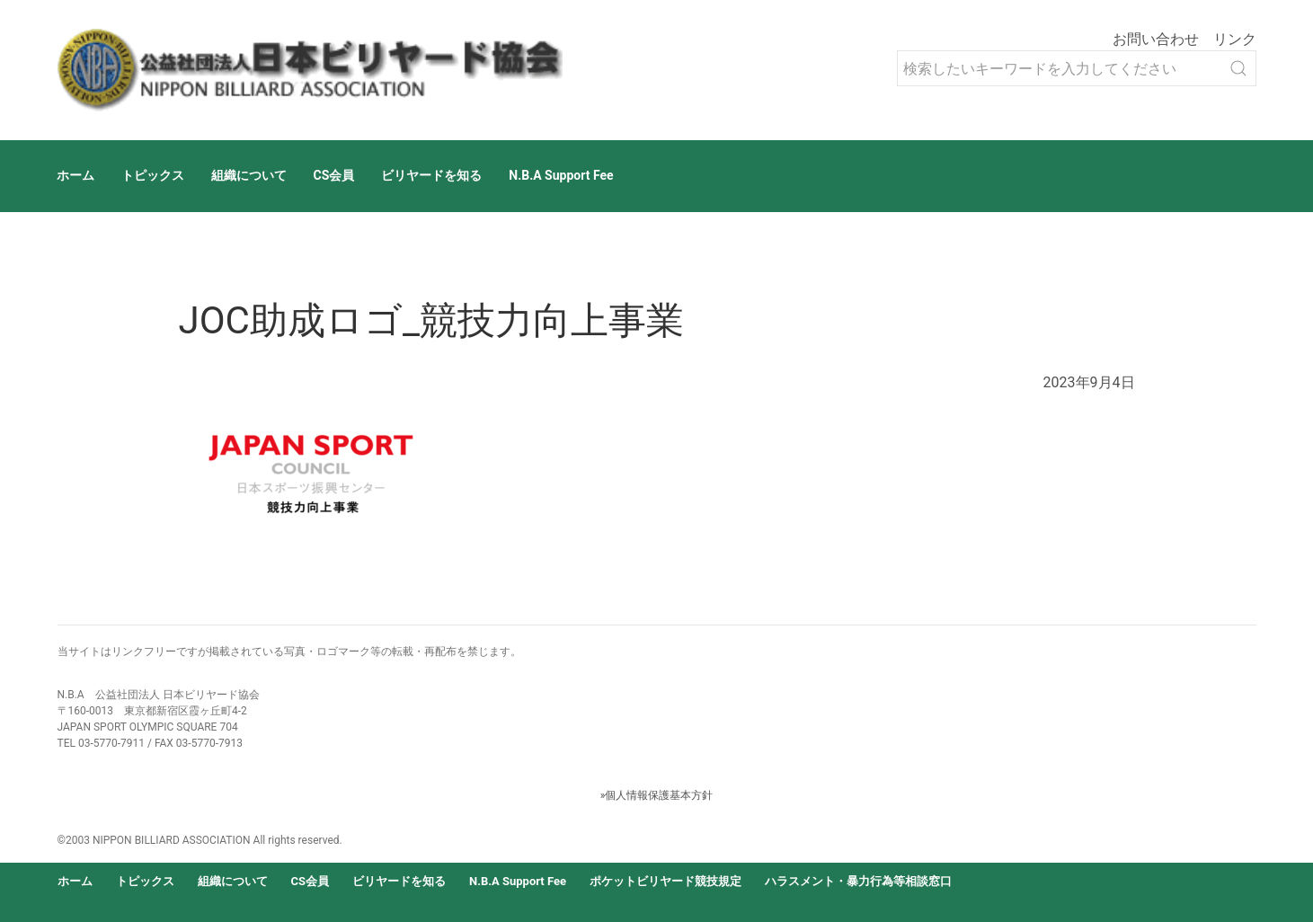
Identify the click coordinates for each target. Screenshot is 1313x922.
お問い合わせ (1156, 39)
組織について (249, 175)
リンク (1234, 39)
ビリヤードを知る (431, 175)
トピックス (152, 175)
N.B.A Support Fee (561, 175)
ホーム (75, 175)
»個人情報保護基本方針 (657, 795)
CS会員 (334, 175)
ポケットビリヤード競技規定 (665, 881)
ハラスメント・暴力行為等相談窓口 (858, 881)
